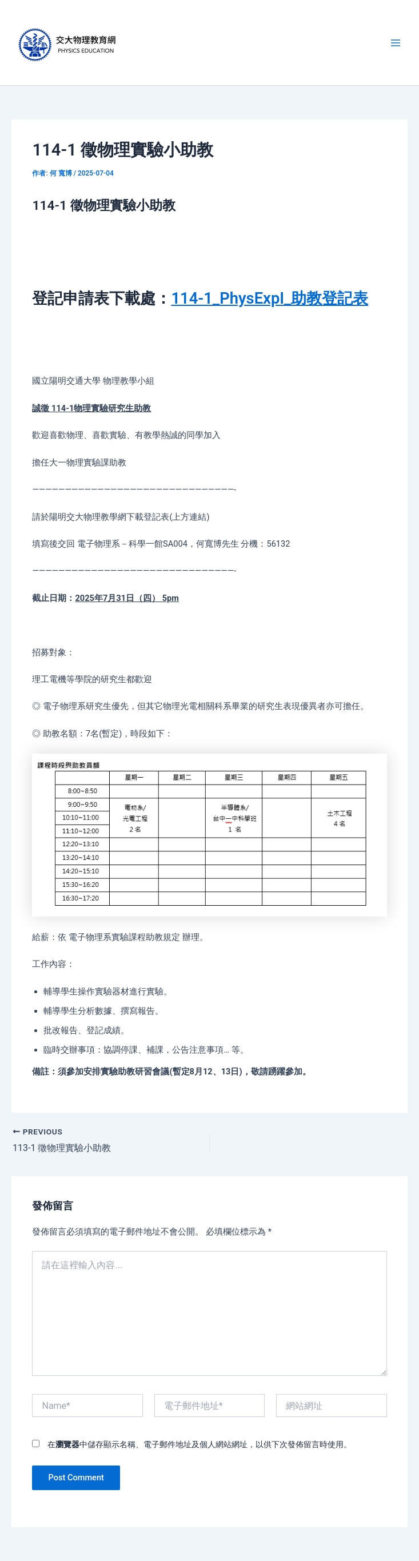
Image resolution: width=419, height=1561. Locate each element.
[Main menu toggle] (396, 43)
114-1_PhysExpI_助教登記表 (269, 298)
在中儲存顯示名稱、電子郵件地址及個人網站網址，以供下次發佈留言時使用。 (199, 1444)
